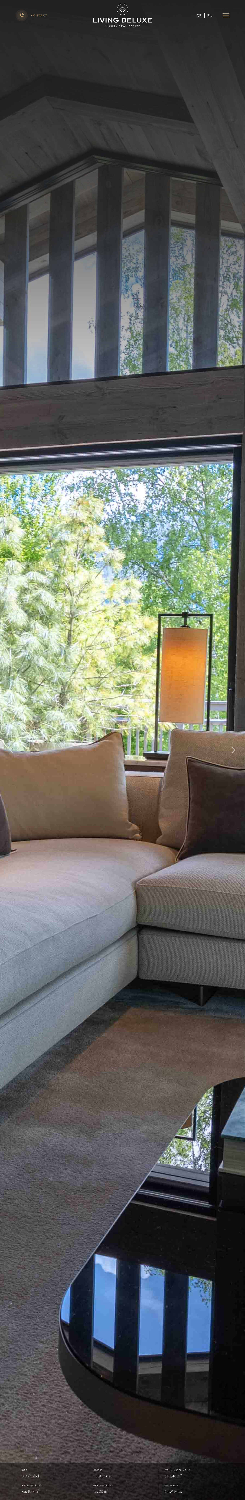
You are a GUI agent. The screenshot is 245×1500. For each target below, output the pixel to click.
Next (233, 750)
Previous (11, 750)
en (209, 15)
